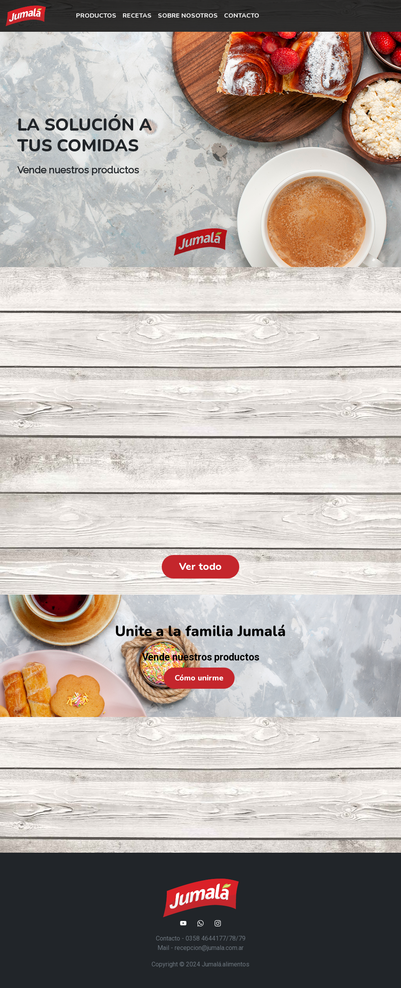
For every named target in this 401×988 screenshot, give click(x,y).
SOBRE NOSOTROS (188, 15)
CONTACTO (241, 15)
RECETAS (137, 15)
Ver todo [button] (200, 566)
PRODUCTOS (96, 15)
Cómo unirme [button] (199, 678)
